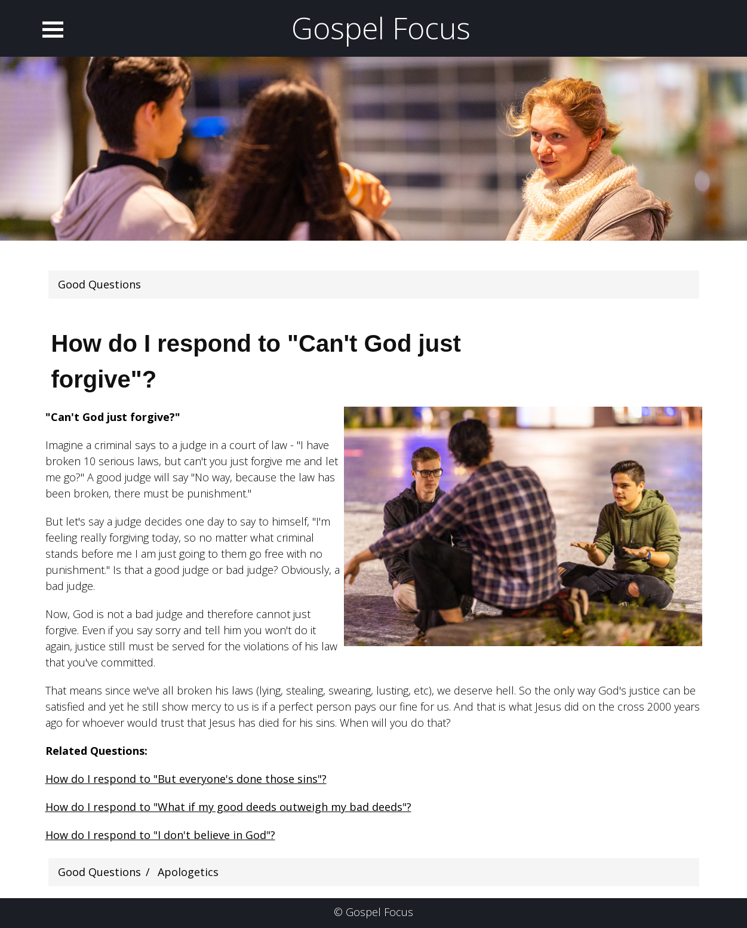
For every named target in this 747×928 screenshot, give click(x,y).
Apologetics (188, 872)
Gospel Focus (381, 28)
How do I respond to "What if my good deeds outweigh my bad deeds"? (228, 807)
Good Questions (99, 284)
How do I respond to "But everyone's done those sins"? (186, 779)
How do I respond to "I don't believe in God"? (160, 835)
